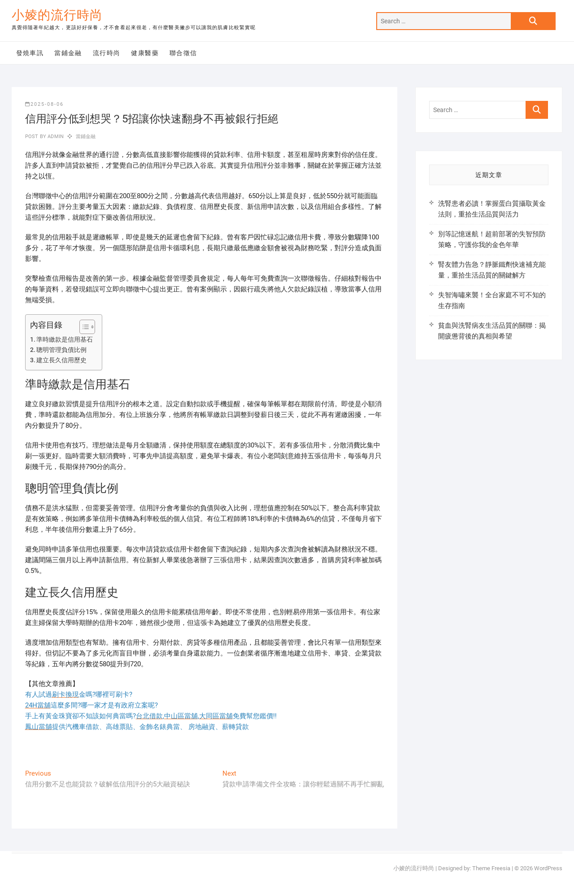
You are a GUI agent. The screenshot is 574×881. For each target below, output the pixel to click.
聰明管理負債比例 (61, 349)
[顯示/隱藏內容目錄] (83, 326)
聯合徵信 (183, 52)
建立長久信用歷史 (61, 360)
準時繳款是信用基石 (64, 339)
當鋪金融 (68, 52)
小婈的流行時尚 (57, 15)
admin (55, 136)
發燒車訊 (30, 52)
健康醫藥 (145, 52)
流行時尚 (107, 52)
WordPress (548, 868)
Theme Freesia (491, 868)
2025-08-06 (44, 104)
